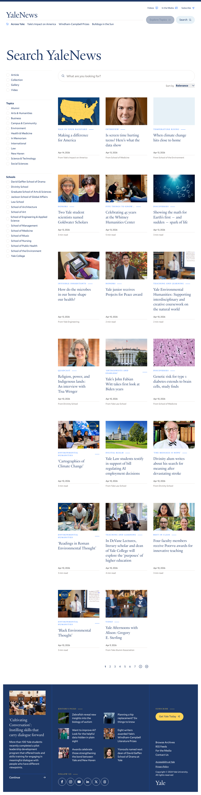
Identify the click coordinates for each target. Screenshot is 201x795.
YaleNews (22, 15)
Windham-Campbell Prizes (74, 24)
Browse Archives (165, 742)
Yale (160, 783)
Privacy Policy (162, 766)
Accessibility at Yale (165, 761)
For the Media (163, 750)
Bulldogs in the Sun (103, 24)
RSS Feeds (161, 746)
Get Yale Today (169, 716)
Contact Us (162, 754)
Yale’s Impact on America (41, 24)
